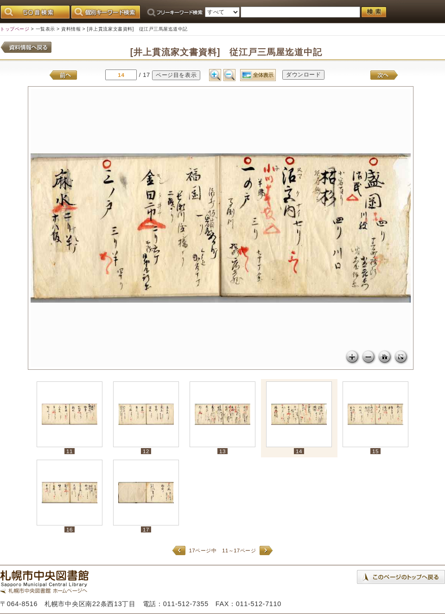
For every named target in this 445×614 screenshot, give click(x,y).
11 (69, 451)
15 (375, 451)
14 (299, 451)
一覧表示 (45, 29)
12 (146, 451)
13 (222, 451)
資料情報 (71, 29)
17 (146, 529)
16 (69, 529)
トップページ (14, 29)
